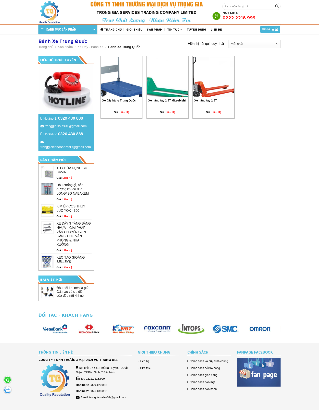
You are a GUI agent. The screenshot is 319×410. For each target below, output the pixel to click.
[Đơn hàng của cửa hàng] (254, 44)
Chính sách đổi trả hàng (205, 368)
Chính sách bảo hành (203, 389)
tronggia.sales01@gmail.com (66, 126)
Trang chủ (111, 30)
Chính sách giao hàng (203, 375)
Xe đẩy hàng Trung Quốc (119, 100)
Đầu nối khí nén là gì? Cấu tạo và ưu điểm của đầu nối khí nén (72, 291)
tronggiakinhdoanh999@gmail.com (65, 147)
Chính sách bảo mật (202, 382)
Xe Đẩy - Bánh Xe (91, 47)
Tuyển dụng (196, 29)
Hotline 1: (63, 118)
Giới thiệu (134, 29)
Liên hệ (216, 29)
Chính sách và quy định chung (209, 361)
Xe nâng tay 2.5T (205, 100)
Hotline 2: (63, 134)
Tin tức (174, 29)
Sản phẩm (155, 29)
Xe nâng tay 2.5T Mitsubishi (167, 100)
